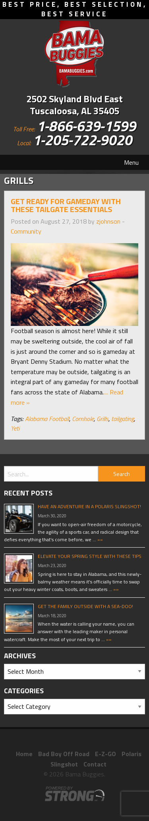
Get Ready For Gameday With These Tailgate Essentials (66, 205)
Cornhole (83, 418)
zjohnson (108, 221)
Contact (94, 764)
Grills (102, 418)
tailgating (122, 418)
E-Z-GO (105, 754)
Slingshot (64, 764)
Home (24, 754)
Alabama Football (47, 418)
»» (99, 539)
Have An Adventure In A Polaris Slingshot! (89, 506)
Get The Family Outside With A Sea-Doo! (85, 606)
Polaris (131, 754)
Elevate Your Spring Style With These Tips (89, 556)
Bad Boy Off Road (63, 754)
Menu (131, 162)
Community (26, 231)
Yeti (15, 428)
